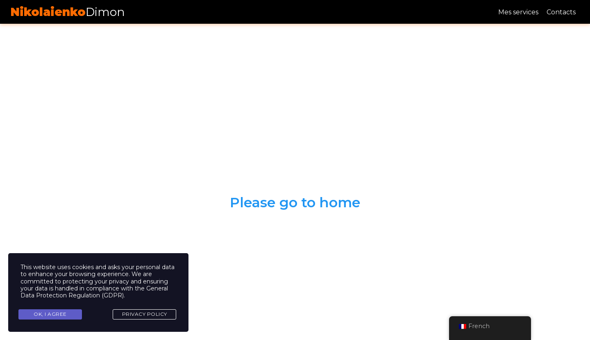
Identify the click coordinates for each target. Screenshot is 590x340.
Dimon (67, 12)
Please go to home (295, 202)
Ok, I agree (50, 314)
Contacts (561, 12)
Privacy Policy (144, 314)
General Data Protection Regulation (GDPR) (94, 292)
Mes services (518, 12)
